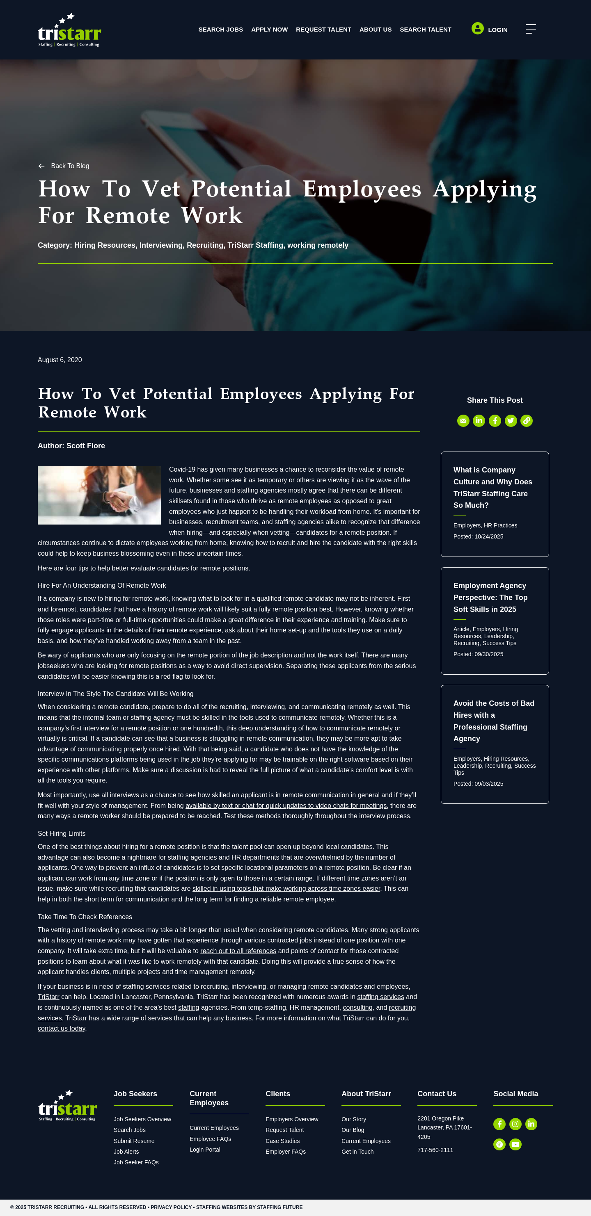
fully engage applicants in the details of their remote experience (129, 630)
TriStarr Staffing (255, 245)
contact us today (61, 1028)
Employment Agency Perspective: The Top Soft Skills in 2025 (491, 598)
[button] (529, 29)
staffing (188, 1007)
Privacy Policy (171, 1208)
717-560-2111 (435, 1150)
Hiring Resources (104, 245)
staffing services (380, 997)
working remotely (317, 245)
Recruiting (205, 245)
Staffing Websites (221, 1208)
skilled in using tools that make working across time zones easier (286, 888)
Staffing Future (279, 1208)
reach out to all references (238, 950)
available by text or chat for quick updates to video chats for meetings (286, 805)
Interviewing (161, 245)
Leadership (498, 636)
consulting (358, 1007)
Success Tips (499, 643)
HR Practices (501, 525)
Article (462, 629)
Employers (467, 525)
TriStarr (49, 997)
